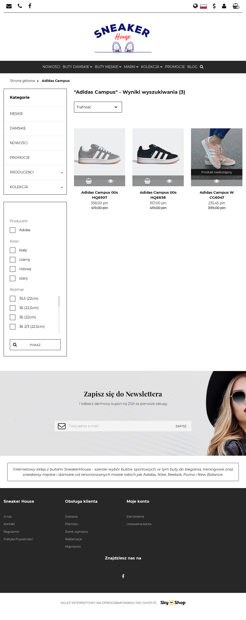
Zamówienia (135, 516)
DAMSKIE (18, 128)
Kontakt (9, 524)
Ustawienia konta (139, 524)
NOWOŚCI (51, 67)
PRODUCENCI (36, 172)
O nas (8, 516)
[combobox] (98, 107)
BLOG (192, 67)
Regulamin (11, 531)
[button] (236, 6)
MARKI (131, 67)
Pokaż (35, 345)
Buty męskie (108, 67)
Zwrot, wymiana (76, 531)
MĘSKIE (16, 114)
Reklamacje (73, 539)
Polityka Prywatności (18, 539)
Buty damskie (77, 67)
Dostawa (71, 516)
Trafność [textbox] (84, 107)
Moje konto (73, 546)
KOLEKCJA (152, 67)
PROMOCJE (175, 67)
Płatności (71, 524)
